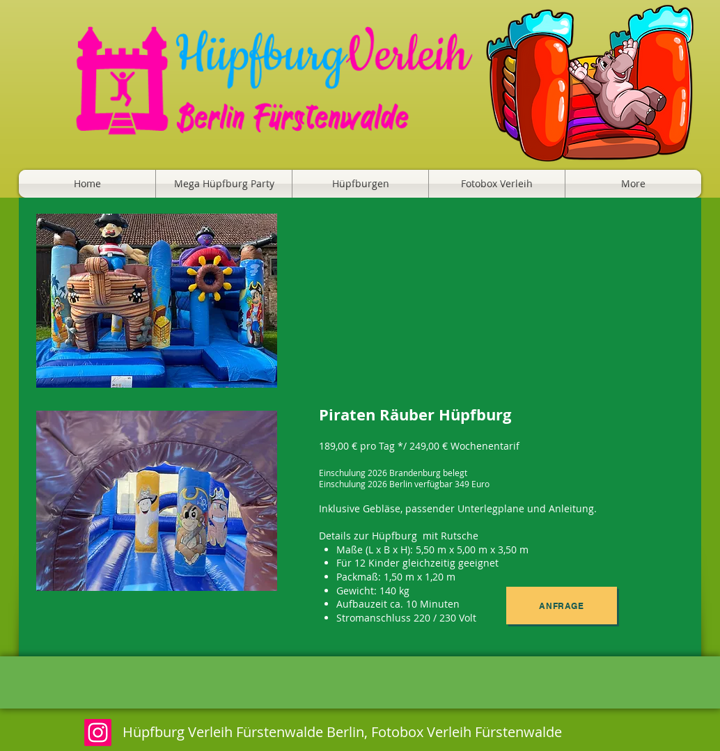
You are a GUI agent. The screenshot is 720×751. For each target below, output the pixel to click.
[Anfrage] (561, 605)
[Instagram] (97, 732)
